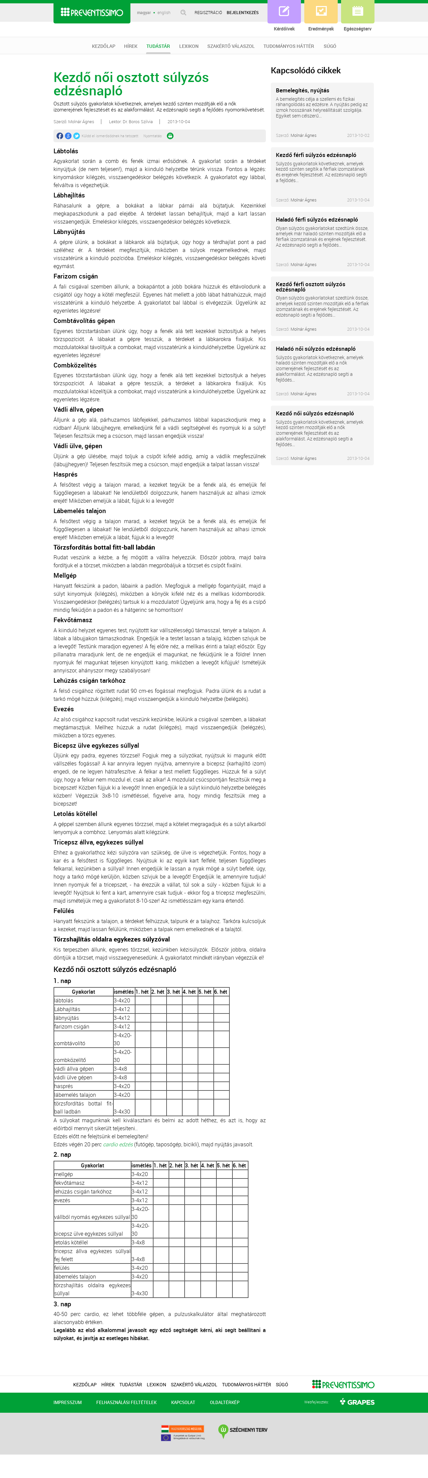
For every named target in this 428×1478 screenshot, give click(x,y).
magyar (144, 12)
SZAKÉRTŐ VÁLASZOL (231, 46)
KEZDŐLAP (103, 46)
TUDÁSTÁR (158, 49)
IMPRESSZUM (68, 1402)
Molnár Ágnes (304, 135)
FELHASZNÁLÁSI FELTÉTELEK (126, 1402)
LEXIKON (189, 46)
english (164, 12)
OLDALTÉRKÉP (224, 1402)
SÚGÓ (330, 46)
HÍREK (130, 46)
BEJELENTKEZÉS (243, 12)
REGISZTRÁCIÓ (208, 12)
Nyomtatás (152, 135)
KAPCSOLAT (183, 1402)
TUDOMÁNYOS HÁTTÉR (288, 46)
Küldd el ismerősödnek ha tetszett (110, 135)
